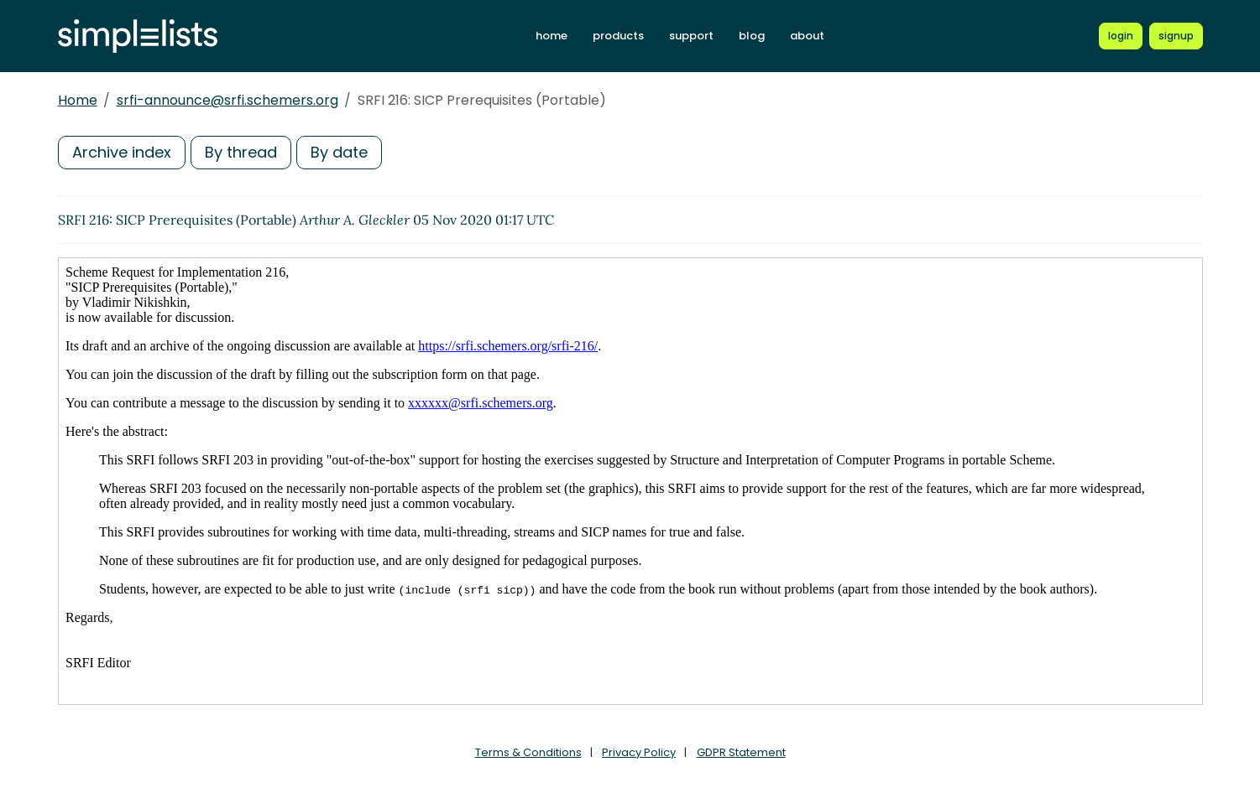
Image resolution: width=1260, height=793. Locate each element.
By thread (241, 152)
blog (752, 36)
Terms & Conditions (528, 752)
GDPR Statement (741, 752)
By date (339, 152)
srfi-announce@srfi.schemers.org (227, 100)
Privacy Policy (639, 752)
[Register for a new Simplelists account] (1176, 36)
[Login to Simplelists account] (1120, 36)
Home (77, 100)
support (691, 36)
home (551, 36)
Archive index (121, 152)
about (807, 36)
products (618, 36)
